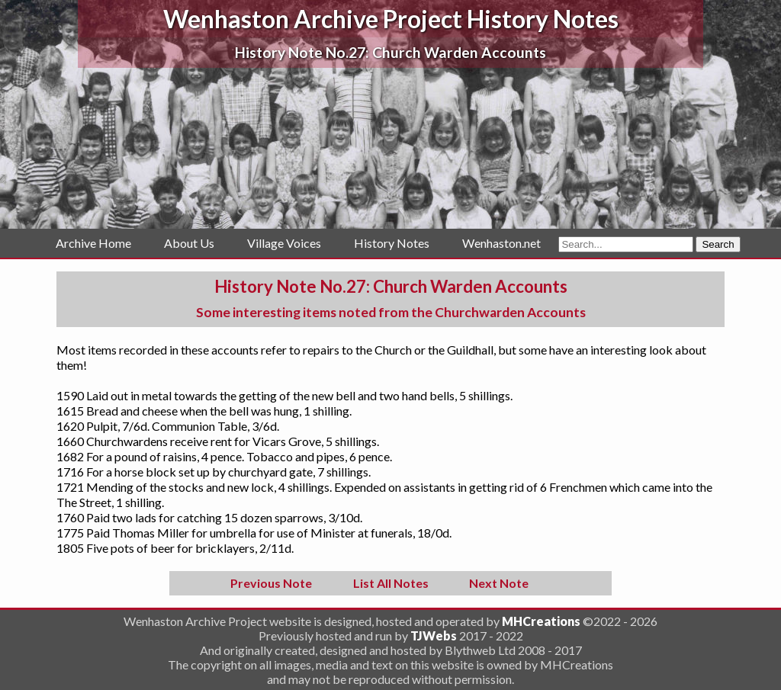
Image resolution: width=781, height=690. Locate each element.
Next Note (499, 583)
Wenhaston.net (501, 243)
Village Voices (284, 243)
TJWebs (433, 635)
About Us (189, 243)
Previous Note (271, 583)
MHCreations (541, 621)
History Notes (391, 243)
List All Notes (391, 583)
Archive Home (93, 243)
